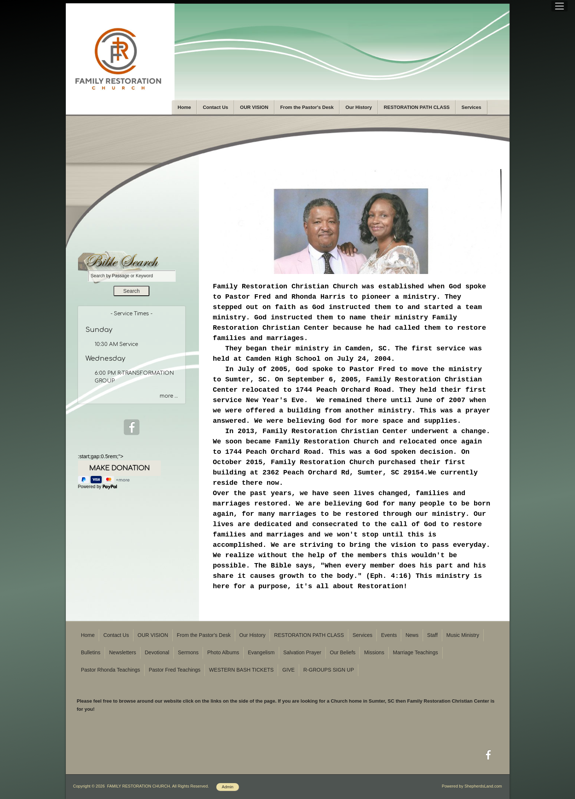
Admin (227, 787)
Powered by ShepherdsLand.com (472, 786)
